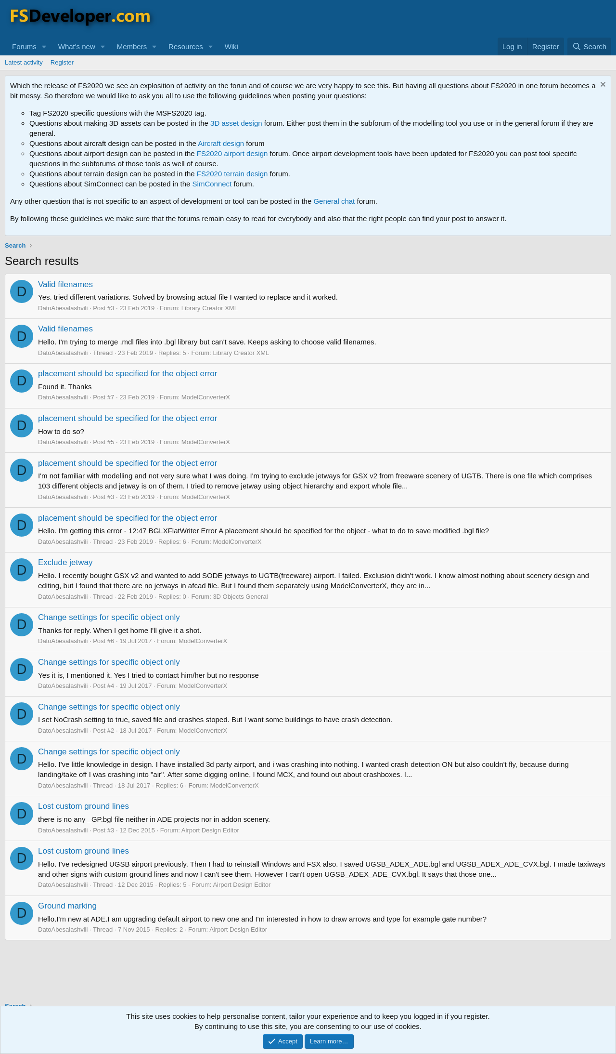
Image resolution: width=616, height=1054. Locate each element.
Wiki (231, 46)
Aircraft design (221, 143)
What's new (76, 46)
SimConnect (212, 184)
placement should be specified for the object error (127, 373)
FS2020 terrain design (232, 174)
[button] (44, 46)
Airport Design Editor (210, 830)
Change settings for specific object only (109, 617)
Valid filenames (65, 284)
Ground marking (67, 905)
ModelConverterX (205, 397)
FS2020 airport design (232, 153)
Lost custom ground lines (83, 806)
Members (132, 46)
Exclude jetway (65, 562)
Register (62, 62)
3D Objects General (240, 596)
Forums (24, 46)
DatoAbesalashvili (63, 308)
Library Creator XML (209, 308)
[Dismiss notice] (602, 85)
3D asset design (236, 123)
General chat (334, 201)
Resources (185, 46)
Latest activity (24, 62)
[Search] (589, 46)
